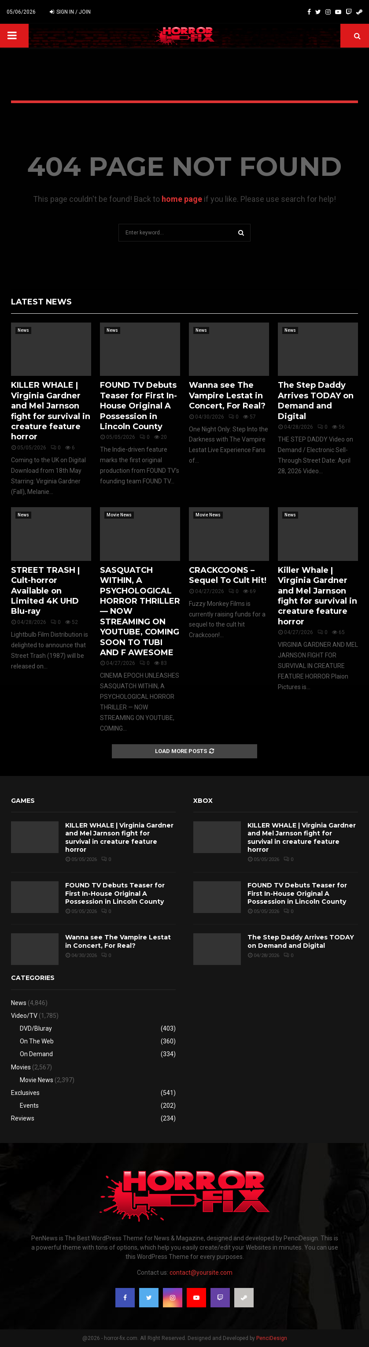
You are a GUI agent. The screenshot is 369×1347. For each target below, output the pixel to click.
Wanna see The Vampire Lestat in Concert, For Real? (227, 395)
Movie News (119, 514)
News (23, 330)
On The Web (37, 1041)
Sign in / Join (70, 12)
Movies (21, 1067)
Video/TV (24, 1015)
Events (29, 1105)
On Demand (36, 1054)
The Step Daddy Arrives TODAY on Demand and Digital (316, 400)
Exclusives (25, 1092)
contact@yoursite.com (201, 1272)
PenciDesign (271, 1338)
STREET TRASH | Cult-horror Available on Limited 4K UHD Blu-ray (45, 590)
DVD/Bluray (36, 1028)
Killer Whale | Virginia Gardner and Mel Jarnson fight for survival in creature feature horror (317, 596)
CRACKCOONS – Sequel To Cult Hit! (227, 575)
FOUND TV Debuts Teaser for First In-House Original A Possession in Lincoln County (138, 405)
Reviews (22, 1118)
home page (182, 199)
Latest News (41, 302)
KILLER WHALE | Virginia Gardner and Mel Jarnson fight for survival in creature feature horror (50, 411)
